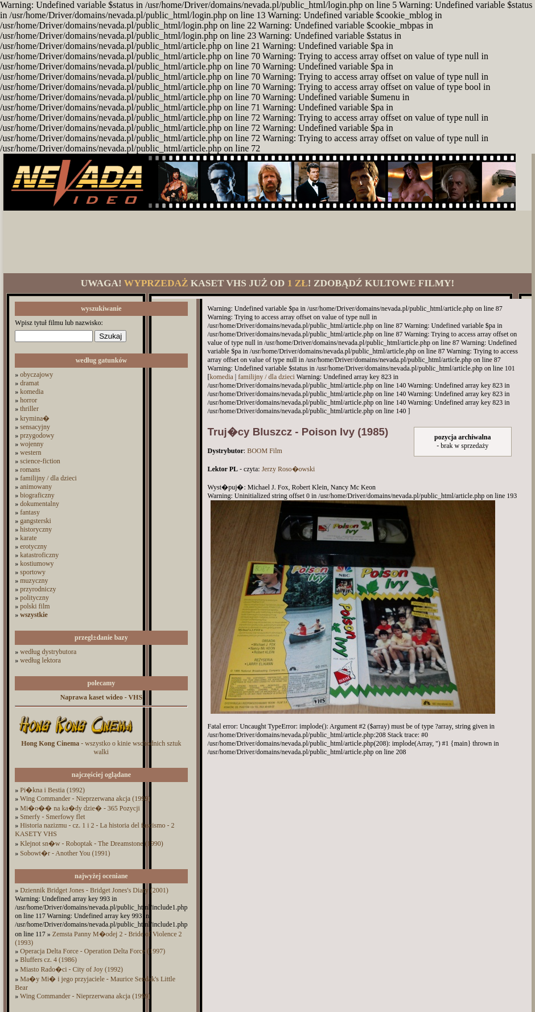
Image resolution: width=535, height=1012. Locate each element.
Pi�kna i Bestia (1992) (52, 790)
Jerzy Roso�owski (288, 469)
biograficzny (37, 495)
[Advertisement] (267, 242)
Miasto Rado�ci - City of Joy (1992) (71, 969)
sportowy (33, 572)
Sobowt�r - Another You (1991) (65, 853)
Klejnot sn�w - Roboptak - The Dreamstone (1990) (91, 844)
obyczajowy (36, 375)
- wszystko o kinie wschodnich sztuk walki (101, 747)
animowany (36, 487)
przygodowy (37, 435)
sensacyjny (35, 427)
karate (28, 538)
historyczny (36, 529)
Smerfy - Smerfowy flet (52, 817)
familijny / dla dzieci (48, 478)
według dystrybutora (48, 652)
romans (30, 470)
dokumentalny (39, 504)
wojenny (31, 444)
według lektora (40, 660)
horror (28, 400)
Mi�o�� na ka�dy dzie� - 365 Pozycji (80, 808)
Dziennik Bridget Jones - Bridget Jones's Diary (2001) (94, 890)
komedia (31, 392)
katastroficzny (39, 555)
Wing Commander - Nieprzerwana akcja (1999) (85, 799)
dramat (29, 383)
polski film (35, 606)
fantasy (30, 512)
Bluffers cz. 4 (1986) (48, 960)
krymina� (35, 418)
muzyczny (34, 581)
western (30, 452)
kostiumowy (37, 563)
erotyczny (33, 546)
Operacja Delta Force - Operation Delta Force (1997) (92, 951)
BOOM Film (264, 451)
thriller (29, 409)
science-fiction (40, 461)
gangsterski (35, 521)
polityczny (34, 598)
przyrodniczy (38, 589)
